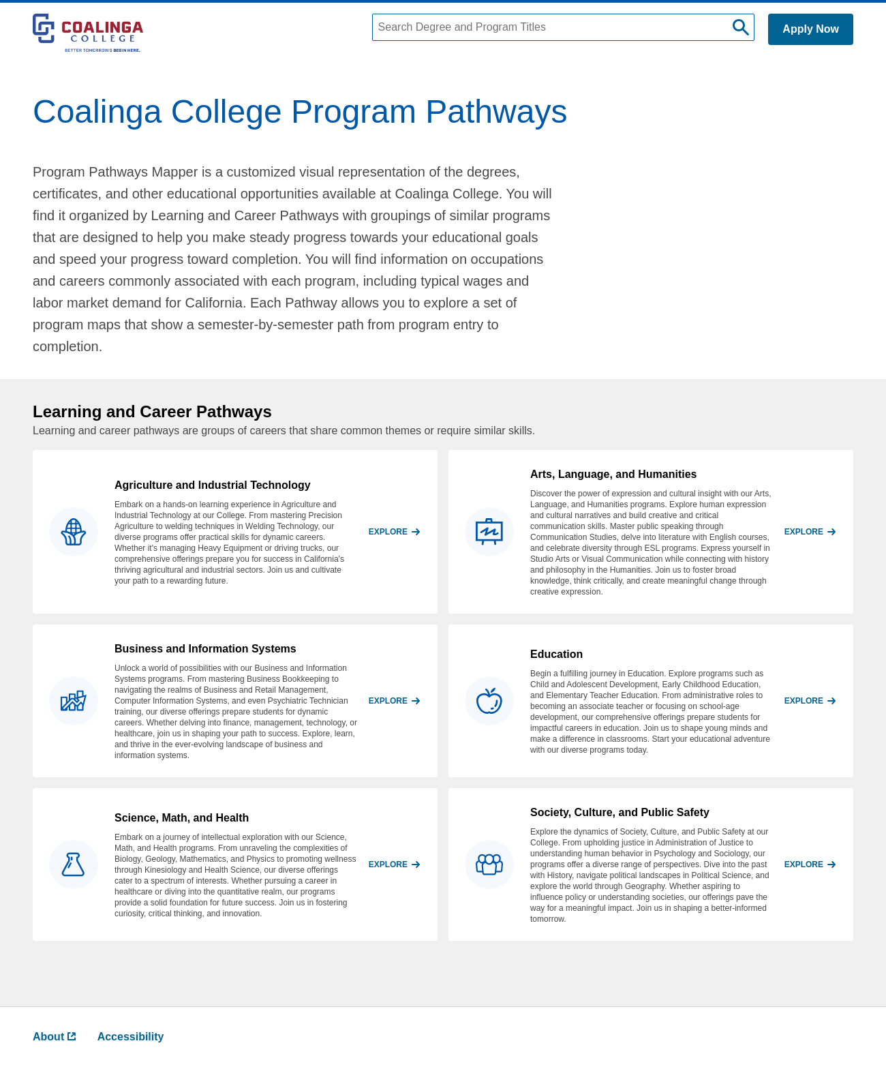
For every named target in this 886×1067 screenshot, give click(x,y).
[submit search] (741, 27)
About (54, 1036)
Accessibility (130, 1036)
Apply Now (810, 29)
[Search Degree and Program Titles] (563, 27)
